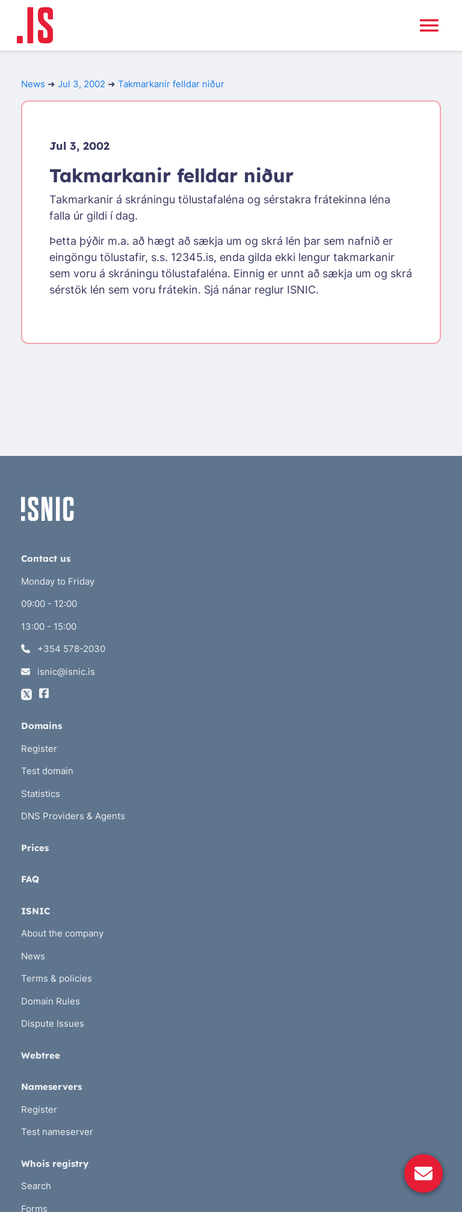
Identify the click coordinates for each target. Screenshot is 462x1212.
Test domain (47, 771)
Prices (35, 848)
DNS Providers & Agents (73, 816)
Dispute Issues (52, 1023)
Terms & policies (56, 978)
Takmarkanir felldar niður (171, 84)
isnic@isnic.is (58, 671)
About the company (62, 933)
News (33, 84)
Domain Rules (50, 1001)
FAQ (30, 879)
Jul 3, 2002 (81, 84)
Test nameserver (57, 1131)
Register (39, 748)
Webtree (40, 1055)
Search (36, 1186)
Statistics (40, 793)
